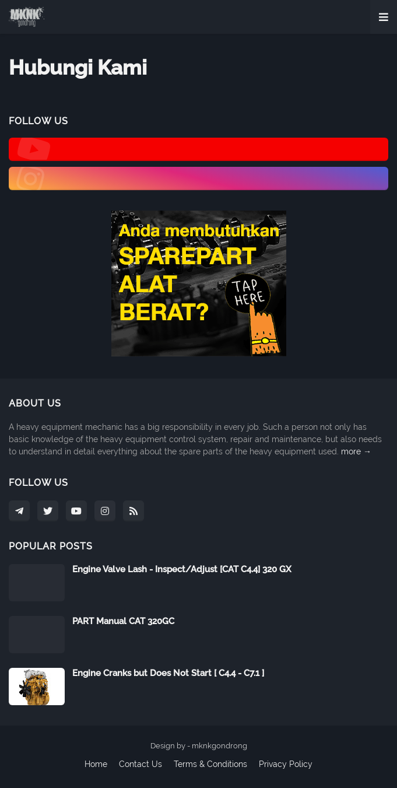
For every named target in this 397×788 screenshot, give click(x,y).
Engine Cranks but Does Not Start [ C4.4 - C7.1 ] (168, 673)
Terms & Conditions (210, 764)
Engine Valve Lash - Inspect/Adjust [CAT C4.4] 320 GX (181, 569)
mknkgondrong (219, 745)
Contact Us (140, 764)
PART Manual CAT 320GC (123, 621)
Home (96, 764)
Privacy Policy (285, 764)
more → (356, 451)
